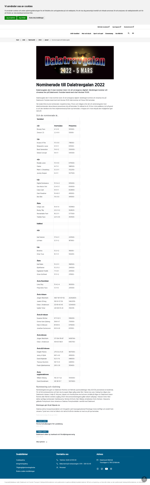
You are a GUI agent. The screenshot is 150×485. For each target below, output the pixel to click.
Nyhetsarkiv (33, 40)
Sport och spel (98, 33)
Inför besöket (74, 33)
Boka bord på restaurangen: (73, 464)
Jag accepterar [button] (10, 18)
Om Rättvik (119, 33)
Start (19, 40)
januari (48, 40)
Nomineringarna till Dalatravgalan (61, 40)
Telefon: (66, 460)
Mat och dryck (86, 33)
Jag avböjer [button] (22, 18)
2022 (41, 40)
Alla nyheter (41, 442)
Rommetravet (129, 27)
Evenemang (109, 33)
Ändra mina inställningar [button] (36, 18)
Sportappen (116, 27)
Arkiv (25, 40)
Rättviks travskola (103, 27)
